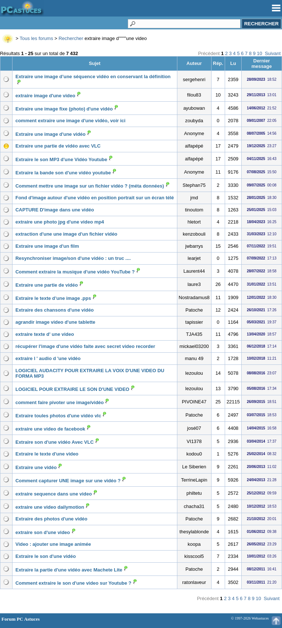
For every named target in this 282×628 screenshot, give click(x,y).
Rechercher (70, 38)
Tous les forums (36, 38)
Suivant (273, 53)
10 (259, 53)
